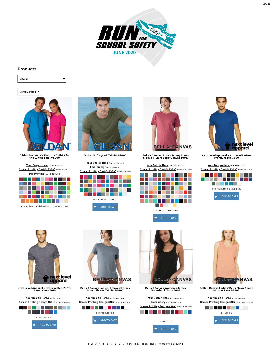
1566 (129, 343)
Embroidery (97, 167)
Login (266, 3)
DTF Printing (36, 173)
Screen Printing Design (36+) (37, 169)
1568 (145, 343)
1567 (137, 343)
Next (152, 343)
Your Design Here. (37, 165)
